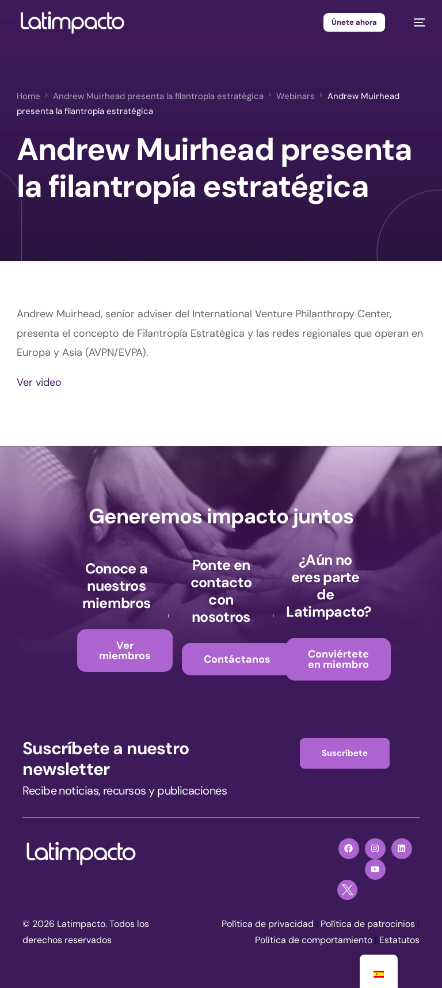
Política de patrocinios (368, 924)
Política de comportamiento (313, 940)
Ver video (39, 382)
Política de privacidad (268, 924)
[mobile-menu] (413, 22)
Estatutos (399, 940)
